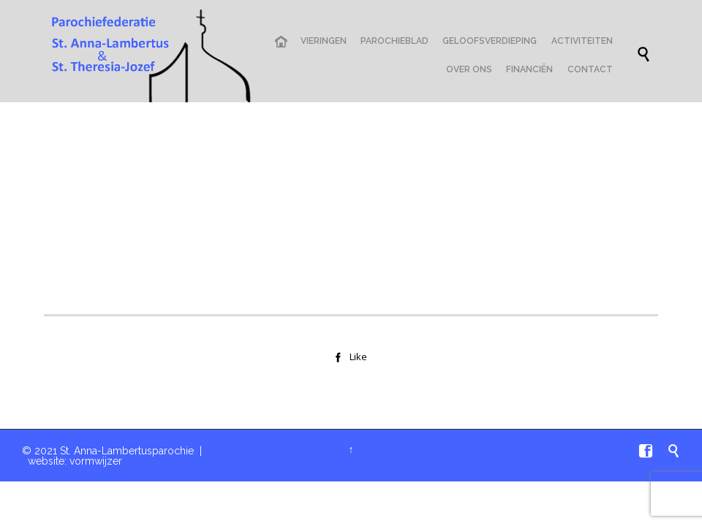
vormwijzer (95, 461)
